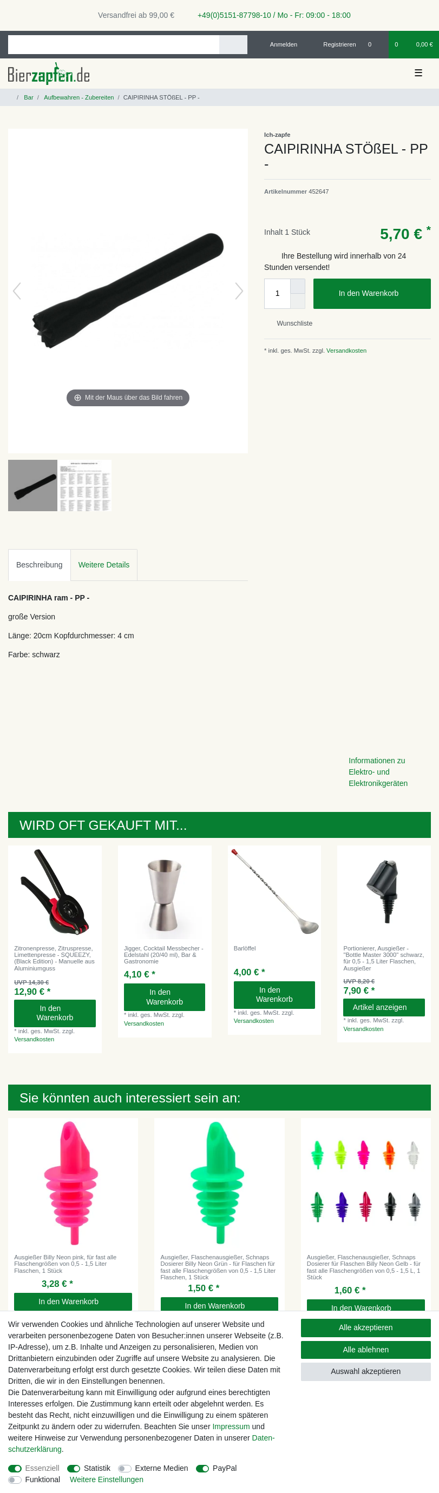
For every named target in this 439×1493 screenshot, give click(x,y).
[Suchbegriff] (113, 44)
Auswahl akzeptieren (366, 1371)
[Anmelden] (279, 44)
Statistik (97, 1468)
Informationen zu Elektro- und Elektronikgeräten (378, 772)
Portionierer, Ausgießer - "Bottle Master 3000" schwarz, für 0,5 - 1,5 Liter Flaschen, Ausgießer (383, 958)
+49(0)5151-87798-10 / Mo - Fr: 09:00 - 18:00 (270, 15)
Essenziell (42, 1468)
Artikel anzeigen (385, 1007)
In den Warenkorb (381, 294)
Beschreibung (39, 564)
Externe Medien (161, 1468)
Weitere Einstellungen (106, 1479)
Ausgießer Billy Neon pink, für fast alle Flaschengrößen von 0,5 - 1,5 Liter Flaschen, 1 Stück (65, 1264)
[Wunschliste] (375, 44)
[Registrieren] (333, 44)
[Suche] (233, 44)
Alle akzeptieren (366, 1327)
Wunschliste (290, 323)
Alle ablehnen (366, 1349)
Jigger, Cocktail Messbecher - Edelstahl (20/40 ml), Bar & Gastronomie (164, 955)
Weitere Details (104, 564)
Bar (28, 97)
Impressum (231, 1426)
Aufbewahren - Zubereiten (78, 97)
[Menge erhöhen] (297, 286)
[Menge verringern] (297, 301)
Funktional (43, 1479)
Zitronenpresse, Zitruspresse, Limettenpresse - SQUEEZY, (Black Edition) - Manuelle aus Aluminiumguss (54, 958)
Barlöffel (245, 948)
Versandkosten (345, 350)
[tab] (39, 565)
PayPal (225, 1468)
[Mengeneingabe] (277, 294)
